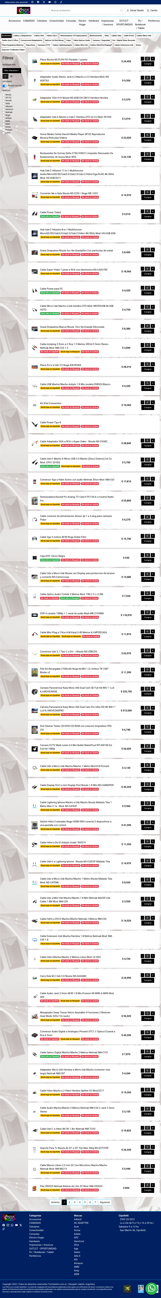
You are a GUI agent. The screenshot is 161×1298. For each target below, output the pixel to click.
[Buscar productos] (87, 10)
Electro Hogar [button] (82, 22)
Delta (8, 103)
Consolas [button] (71, 20)
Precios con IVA (15, 85)
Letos (8, 133)
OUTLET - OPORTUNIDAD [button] (124, 22)
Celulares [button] (42, 20)
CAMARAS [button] (29, 20)
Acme (8, 127)
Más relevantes (11, 70)
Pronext (9, 130)
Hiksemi (9, 106)
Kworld (9, 100)
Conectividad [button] (57, 20)
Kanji (8, 124)
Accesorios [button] (15, 20)
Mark (8, 121)
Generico (9, 109)
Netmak (9, 112)
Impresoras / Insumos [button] (107, 22)
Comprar (147, 64)
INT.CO (9, 98)
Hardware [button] (94, 20)
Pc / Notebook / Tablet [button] (140, 24)
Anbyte (9, 118)
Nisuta (8, 95)
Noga (8, 115)
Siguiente (105, 1202)
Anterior (55, 1202)
